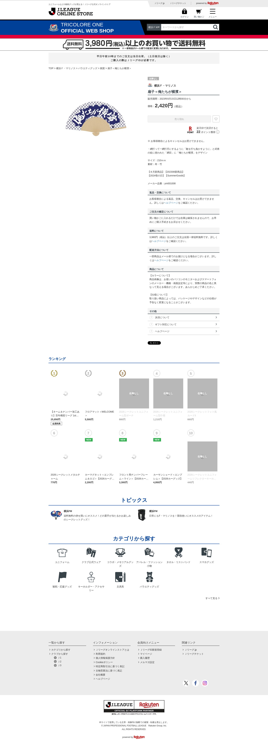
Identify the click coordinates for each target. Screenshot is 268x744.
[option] (95, 119)
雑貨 (102, 68)
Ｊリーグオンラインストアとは (112, 649)
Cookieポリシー (104, 662)
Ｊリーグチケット (178, 3)
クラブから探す (59, 653)
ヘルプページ (171, 202)
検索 (216, 27)
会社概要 (100, 674)
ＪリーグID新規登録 (151, 649)
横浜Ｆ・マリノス (65, 68)
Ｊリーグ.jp (159, 3)
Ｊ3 (59, 665)
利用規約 (100, 653)
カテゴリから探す (60, 649)
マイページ (146, 653)
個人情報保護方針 (105, 658)
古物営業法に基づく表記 (109, 670)
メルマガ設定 (147, 662)
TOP (51, 68)
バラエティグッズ (87, 68)
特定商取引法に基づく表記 (110, 666)
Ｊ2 (59, 661)
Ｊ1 (59, 657)
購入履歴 (145, 658)
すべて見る (211, 598)
